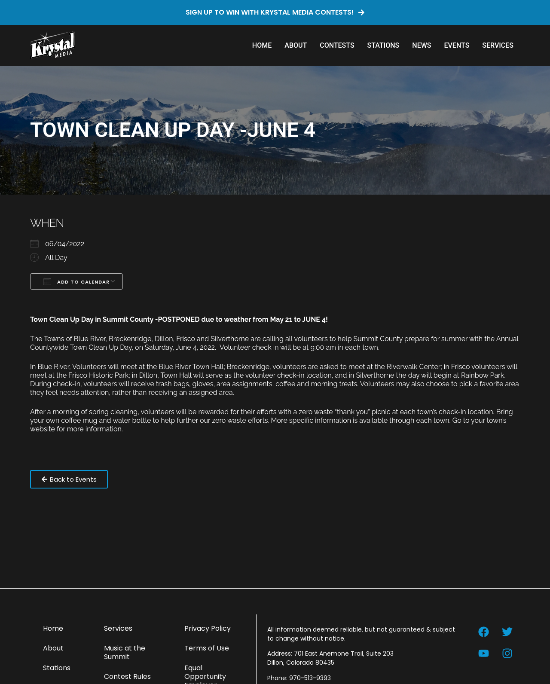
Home (262, 45)
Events (456, 45)
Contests (337, 45)
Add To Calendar (76, 281)
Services (497, 45)
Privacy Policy (207, 628)
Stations (383, 45)
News (421, 45)
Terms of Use (206, 648)
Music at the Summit (124, 652)
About (295, 45)
